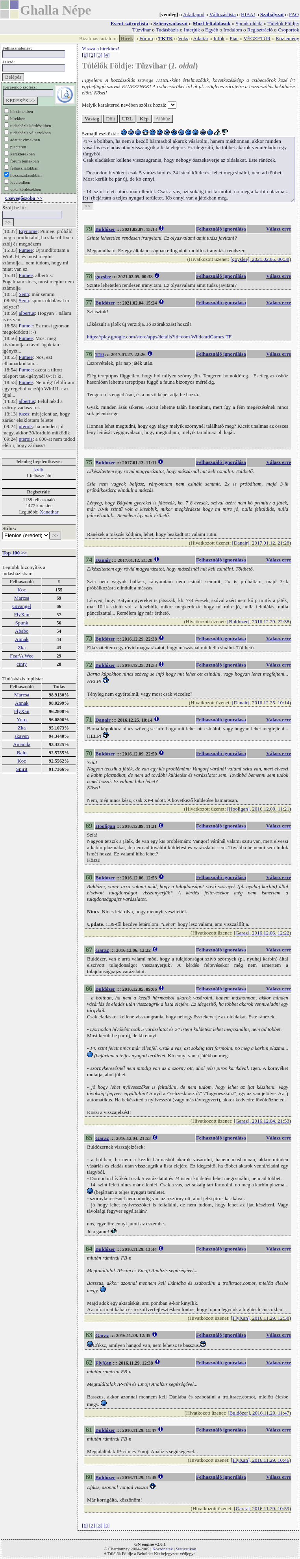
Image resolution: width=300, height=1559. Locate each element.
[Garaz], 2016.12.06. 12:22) (262, 933)
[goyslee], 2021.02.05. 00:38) (260, 259)
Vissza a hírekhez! (100, 49)
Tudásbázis (167, 30)
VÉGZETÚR (256, 38)
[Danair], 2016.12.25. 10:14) (261, 703)
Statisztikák (186, 1548)
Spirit (22, 769)
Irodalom (232, 30)
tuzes (24, 414)
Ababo (22, 631)
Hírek (126, 38)
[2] (92, 55)
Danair (103, 560)
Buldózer (105, 229)
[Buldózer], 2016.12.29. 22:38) (259, 621)
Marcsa (21, 598)
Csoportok (288, 30)
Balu (22, 752)
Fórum (146, 38)
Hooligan (105, 826)
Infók (218, 38)
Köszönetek (162, 1548)
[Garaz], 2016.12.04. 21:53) (262, 1121)
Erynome (28, 231)
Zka (22, 647)
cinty (22, 664)
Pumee (26, 250)
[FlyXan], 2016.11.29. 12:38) (261, 1318)
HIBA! (248, 14)
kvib (38, 470)
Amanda (21, 744)
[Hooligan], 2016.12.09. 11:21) (259, 809)
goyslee (103, 276)
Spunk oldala (248, 23)
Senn (24, 294)
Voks (183, 38)
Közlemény (287, 38)
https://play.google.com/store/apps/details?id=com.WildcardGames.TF (159, 337)
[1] (85, 55)
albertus (27, 313)
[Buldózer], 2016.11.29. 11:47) (259, 1413)
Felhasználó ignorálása (221, 229)
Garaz (102, 950)
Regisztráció (260, 30)
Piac (234, 38)
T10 (99, 354)
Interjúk (192, 30)
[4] (106, 55)
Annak (22, 639)
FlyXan (22, 614)
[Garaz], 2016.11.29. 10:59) (262, 1508)
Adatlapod (193, 14)
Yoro (21, 719)
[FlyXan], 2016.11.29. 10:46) (261, 1460)
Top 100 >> (14, 553)
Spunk (21, 623)
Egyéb (211, 30)
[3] (99, 55)
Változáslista (222, 14)
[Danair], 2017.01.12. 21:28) (261, 543)
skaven (22, 736)
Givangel (21, 606)
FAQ (294, 14)
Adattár (200, 38)
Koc (21, 590)
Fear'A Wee (21, 656)
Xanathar (49, 512)
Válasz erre (278, 229)
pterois (26, 426)
